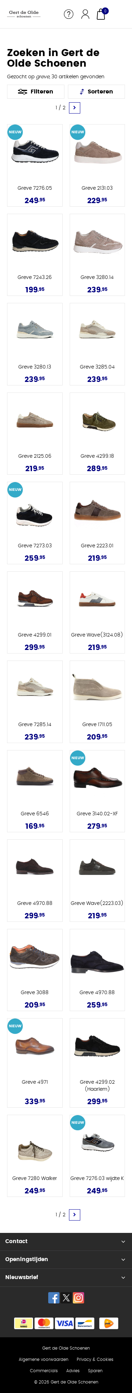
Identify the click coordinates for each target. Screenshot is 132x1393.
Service (68, 14)
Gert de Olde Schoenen (66, 1348)
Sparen (95, 1371)
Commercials (44, 1371)
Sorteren (100, 92)
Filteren (42, 92)
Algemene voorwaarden (43, 1359)
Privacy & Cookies (95, 1359)
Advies (73, 1371)
